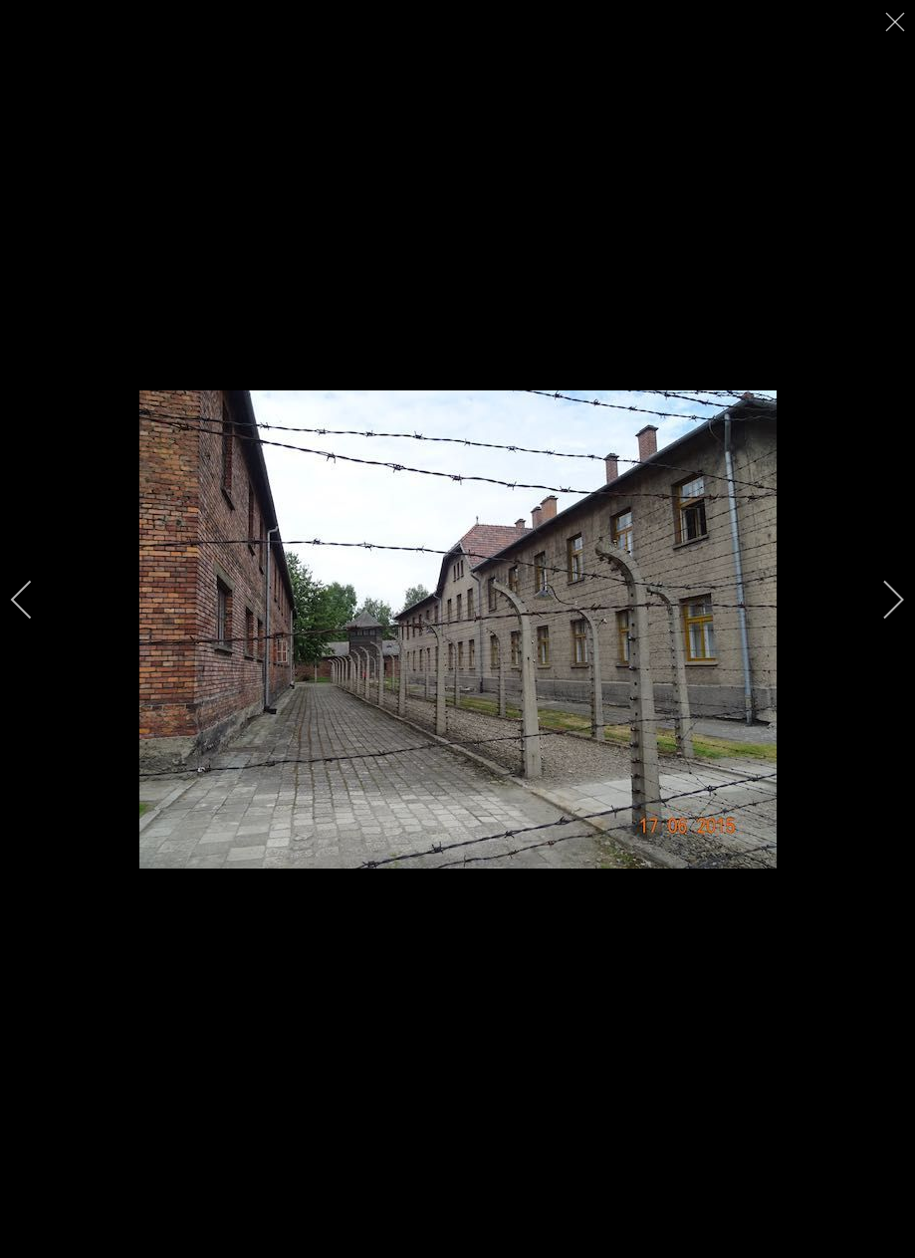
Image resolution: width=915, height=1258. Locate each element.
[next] (880, 599)
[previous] (35, 599)
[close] (897, 22)
